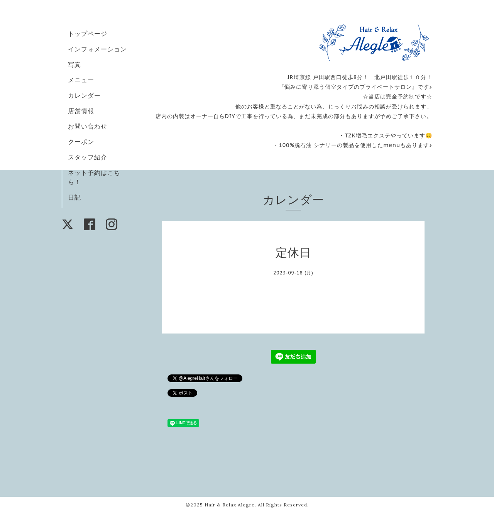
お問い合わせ (87, 126)
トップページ (87, 33)
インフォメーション (97, 49)
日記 (74, 197)
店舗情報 (81, 111)
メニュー (81, 80)
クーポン (81, 142)
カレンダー (84, 95)
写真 (74, 64)
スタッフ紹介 (87, 157)
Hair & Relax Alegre (230, 505)
